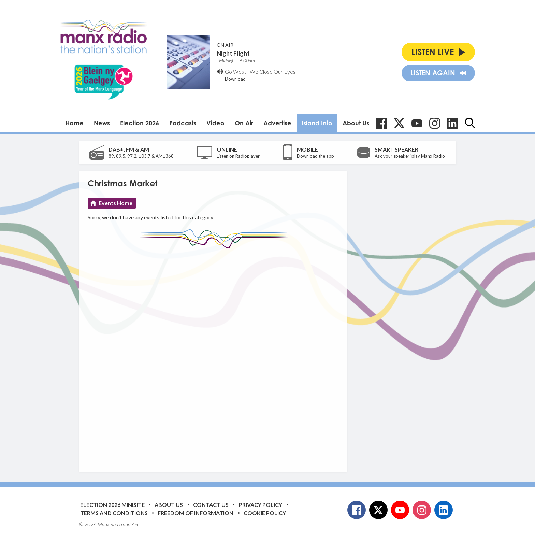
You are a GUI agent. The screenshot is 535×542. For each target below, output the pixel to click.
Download (235, 79)
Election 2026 (139, 123)
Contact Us (211, 504)
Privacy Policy (260, 504)
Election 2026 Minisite (112, 504)
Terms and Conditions (114, 513)
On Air (244, 123)
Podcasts (182, 123)
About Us (356, 123)
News (102, 123)
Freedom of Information (195, 513)
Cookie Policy (265, 513)
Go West (235, 71)
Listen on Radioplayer (238, 156)
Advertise (277, 123)
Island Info (317, 123)
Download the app (315, 156)
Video (215, 123)
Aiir (135, 524)
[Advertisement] (216, 355)
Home (75, 123)
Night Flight (233, 53)
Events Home (115, 203)
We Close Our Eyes (272, 71)
